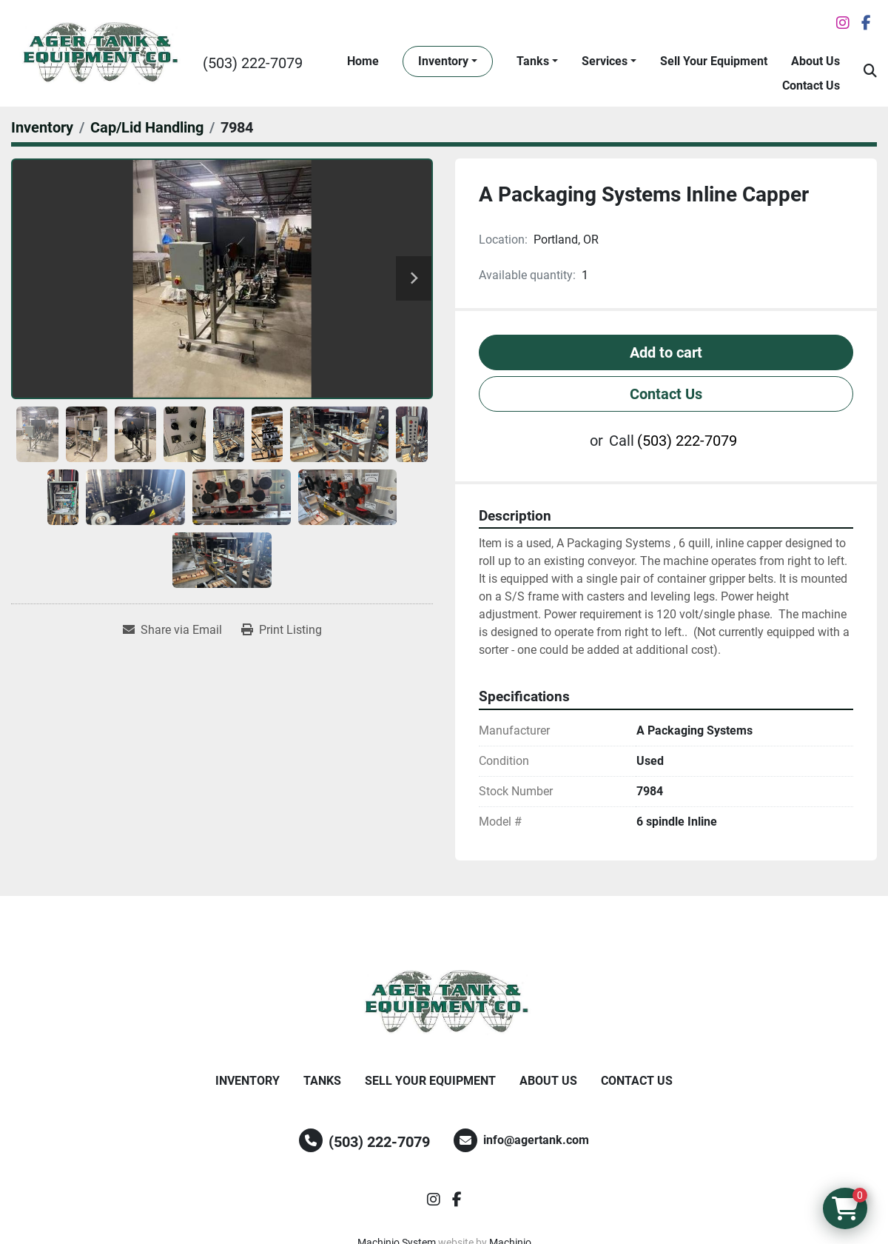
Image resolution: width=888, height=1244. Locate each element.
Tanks (533, 61)
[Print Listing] (282, 630)
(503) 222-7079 (253, 63)
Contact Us (811, 85)
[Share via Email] (172, 630)
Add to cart (666, 352)
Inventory (443, 61)
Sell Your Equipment (713, 61)
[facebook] (866, 23)
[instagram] (843, 23)
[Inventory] (42, 127)
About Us (815, 61)
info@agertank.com (536, 1140)
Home (363, 61)
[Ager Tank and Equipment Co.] (444, 1002)
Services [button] (605, 61)
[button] (448, 61)
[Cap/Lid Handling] (147, 127)
